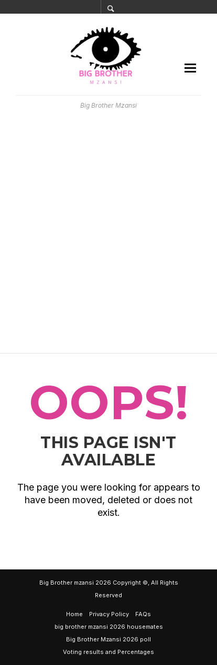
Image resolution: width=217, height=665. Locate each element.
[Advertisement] (108, 231)
